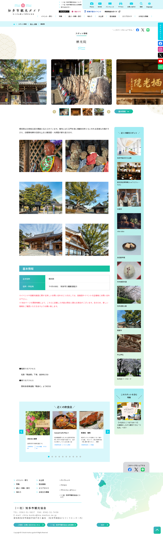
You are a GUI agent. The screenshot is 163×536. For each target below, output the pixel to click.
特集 (60, 16)
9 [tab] (77, 456)
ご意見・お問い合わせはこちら (29, 525)
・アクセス (63, 485)
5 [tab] (63, 456)
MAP (102, 525)
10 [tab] (80, 456)
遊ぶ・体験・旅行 (74, 16)
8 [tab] (73, 456)
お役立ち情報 (143, 16)
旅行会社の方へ (65, 7)
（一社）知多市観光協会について (71, 2)
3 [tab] (55, 456)
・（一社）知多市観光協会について (69, 496)
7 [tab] (70, 456)
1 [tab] (48, 456)
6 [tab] (66, 456)
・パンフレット (64, 480)
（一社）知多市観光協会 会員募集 (71, 5)
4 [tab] (59, 456)
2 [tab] (52, 456)
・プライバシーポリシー (67, 490)
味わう (89, 16)
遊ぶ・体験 (33, 24)
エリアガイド (127, 16)
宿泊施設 (113, 16)
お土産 (101, 16)
